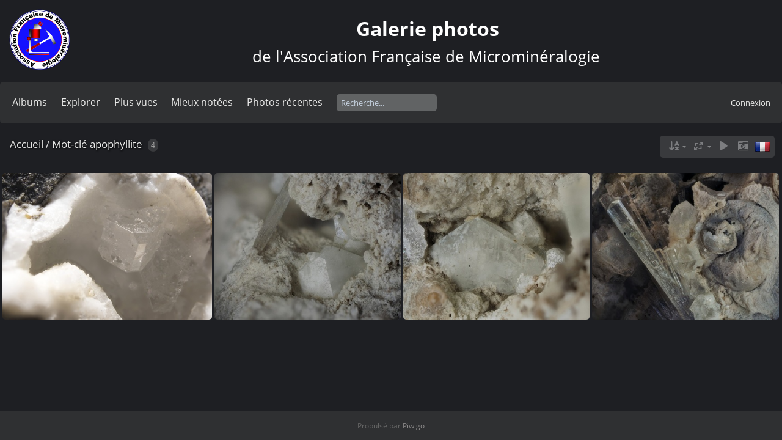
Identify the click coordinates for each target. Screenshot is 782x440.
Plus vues (136, 102)
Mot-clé (69, 144)
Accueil (26, 144)
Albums (29, 102)
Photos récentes (285, 102)
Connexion (750, 102)
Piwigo (414, 425)
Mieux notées (202, 102)
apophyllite (116, 144)
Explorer (80, 102)
